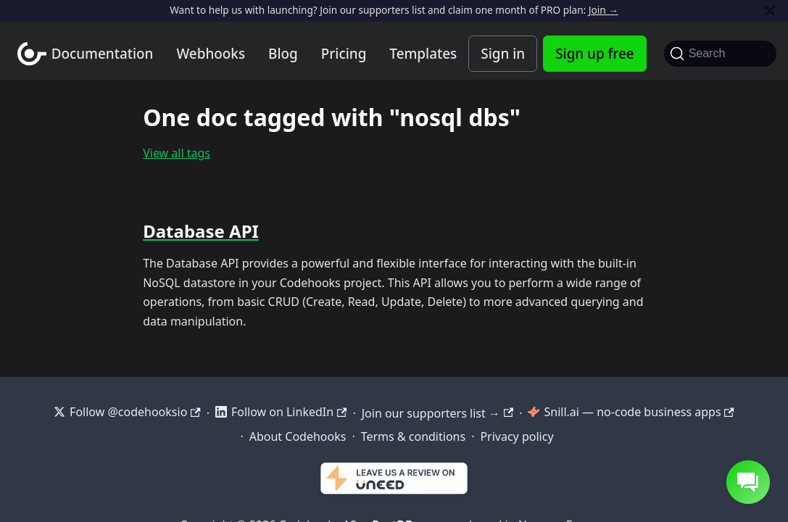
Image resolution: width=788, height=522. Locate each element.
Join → (603, 10)
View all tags (176, 153)
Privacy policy (516, 436)
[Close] (770, 10)
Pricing (344, 53)
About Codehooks (298, 436)
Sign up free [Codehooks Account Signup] (594, 53)
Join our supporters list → (437, 413)
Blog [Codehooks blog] (283, 53)
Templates (423, 53)
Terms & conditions (413, 436)
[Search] (720, 54)
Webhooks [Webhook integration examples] (210, 53)
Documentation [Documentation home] (102, 53)
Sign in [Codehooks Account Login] (503, 53)
